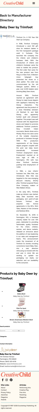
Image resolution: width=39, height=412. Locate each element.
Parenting (23, 395)
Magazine (4, 397)
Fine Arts (23, 392)
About (3, 388)
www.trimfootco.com (14, 364)
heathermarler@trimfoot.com (15, 366)
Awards (3, 400)
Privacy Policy (6, 392)
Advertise (4, 395)
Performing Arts (25, 388)
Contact (4, 390)
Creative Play (24, 390)
